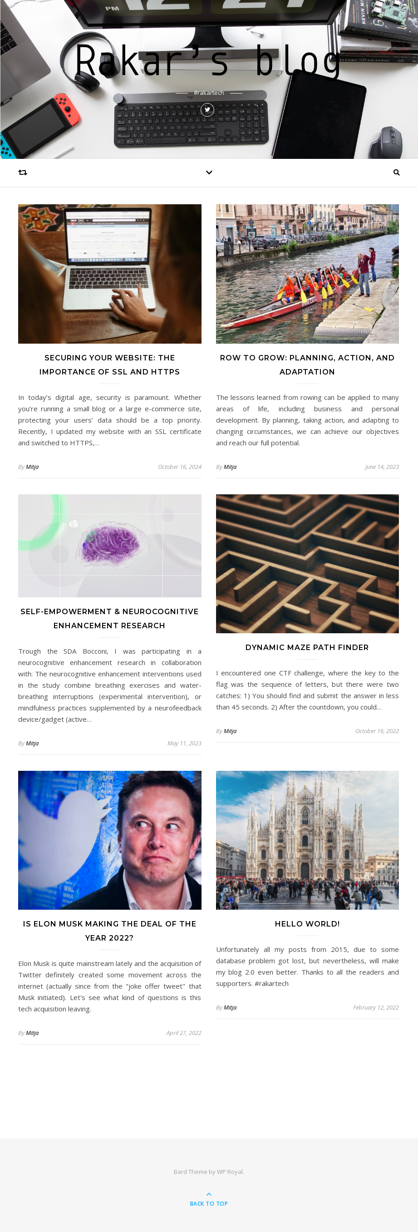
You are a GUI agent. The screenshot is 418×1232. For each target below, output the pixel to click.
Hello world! (307, 924)
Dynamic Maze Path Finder (307, 647)
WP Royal (230, 1172)
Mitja (32, 467)
